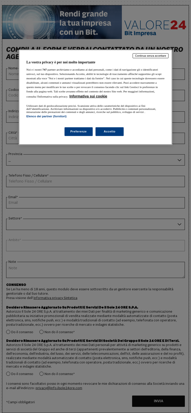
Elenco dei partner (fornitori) (46, 116)
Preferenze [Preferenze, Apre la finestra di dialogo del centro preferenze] (78, 131)
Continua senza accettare (150, 55)
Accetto (109, 131)
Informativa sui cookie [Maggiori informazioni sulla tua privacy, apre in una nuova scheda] (88, 96)
